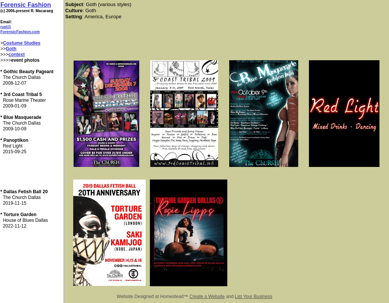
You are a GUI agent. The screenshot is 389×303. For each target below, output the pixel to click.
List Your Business (253, 296)
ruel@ (5, 27)
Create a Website (207, 296)
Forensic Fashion (25, 5)
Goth (11, 48)
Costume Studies (21, 43)
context (16, 54)
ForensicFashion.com (20, 32)
